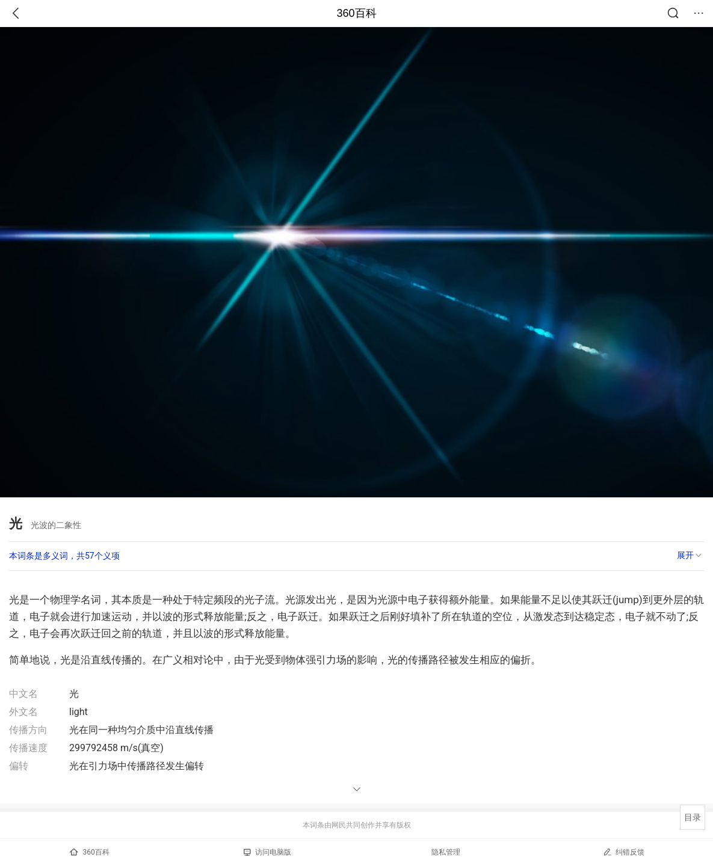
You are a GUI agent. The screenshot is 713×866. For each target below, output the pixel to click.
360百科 (356, 13)
